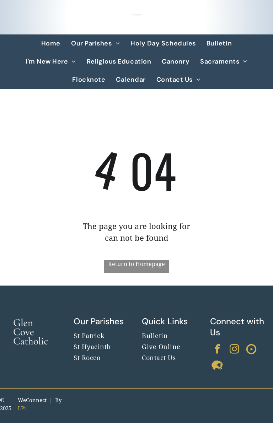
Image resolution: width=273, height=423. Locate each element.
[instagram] (234, 350)
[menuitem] (51, 43)
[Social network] (251, 350)
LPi (22, 408)
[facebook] (217, 350)
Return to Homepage (136, 264)
